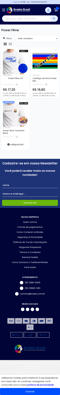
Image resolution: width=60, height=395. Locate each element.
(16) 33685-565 (30, 288)
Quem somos (30, 222)
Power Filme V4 (15, 78)
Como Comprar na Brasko (30, 232)
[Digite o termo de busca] (26, 18)
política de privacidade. (40, 384)
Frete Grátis (30, 267)
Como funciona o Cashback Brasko (30, 262)
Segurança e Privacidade (30, 237)
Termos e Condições (30, 252)
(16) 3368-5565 (30, 282)
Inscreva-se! (30, 202)
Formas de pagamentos (30, 227)
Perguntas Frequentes (30, 247)
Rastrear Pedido (30, 257)
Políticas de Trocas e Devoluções (30, 242)
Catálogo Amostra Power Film (45, 79)
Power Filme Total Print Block (13, 132)
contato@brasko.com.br (30, 294)
